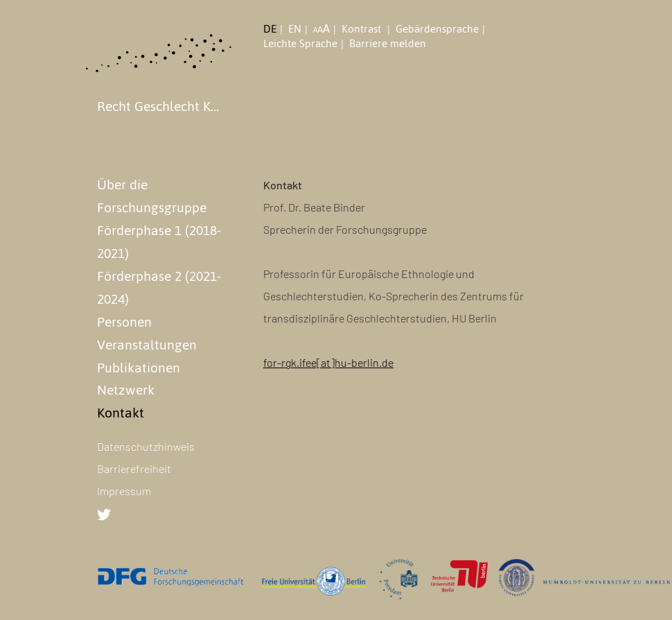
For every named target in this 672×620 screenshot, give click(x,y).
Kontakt (120, 412)
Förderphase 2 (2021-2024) (159, 287)
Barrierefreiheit (134, 468)
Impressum (124, 490)
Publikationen (138, 367)
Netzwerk (125, 390)
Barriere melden (387, 43)
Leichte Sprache (300, 43)
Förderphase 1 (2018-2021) (159, 241)
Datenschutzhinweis (146, 446)
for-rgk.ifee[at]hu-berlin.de (328, 362)
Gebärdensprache (437, 29)
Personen (124, 322)
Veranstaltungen (147, 344)
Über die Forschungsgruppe (151, 196)
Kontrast (363, 29)
